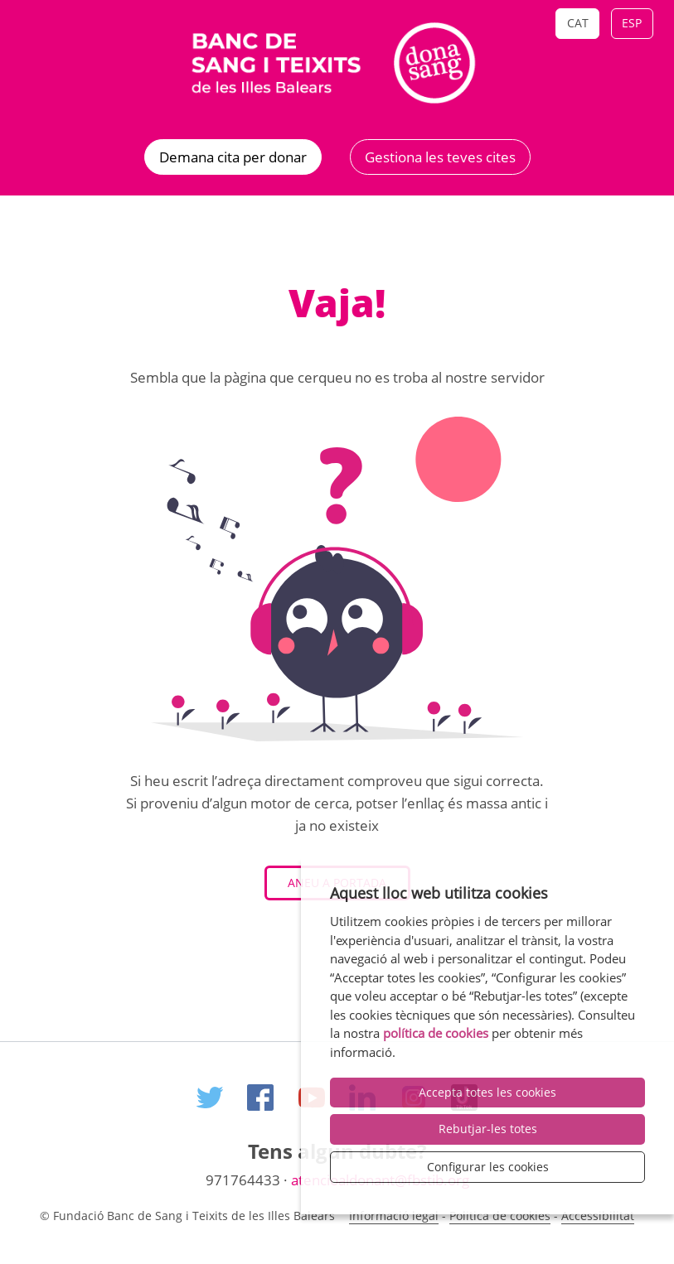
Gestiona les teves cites (440, 156)
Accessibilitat (597, 1215)
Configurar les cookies (488, 1167)
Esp (632, 23)
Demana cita (233, 156)
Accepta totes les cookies (487, 1092)
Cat (578, 23)
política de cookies (435, 1033)
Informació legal (394, 1215)
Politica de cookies (499, 1215)
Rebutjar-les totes (488, 1128)
